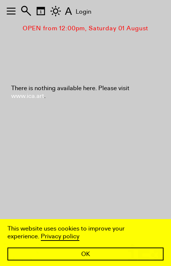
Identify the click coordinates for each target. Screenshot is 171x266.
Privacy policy (60, 236)
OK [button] (85, 254)
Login (83, 12)
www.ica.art (27, 96)
